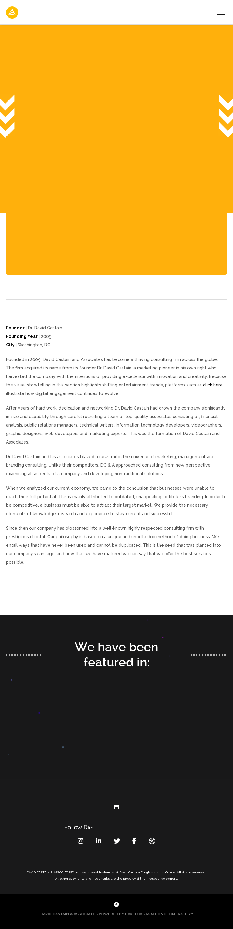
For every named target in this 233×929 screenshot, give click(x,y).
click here (213, 385)
